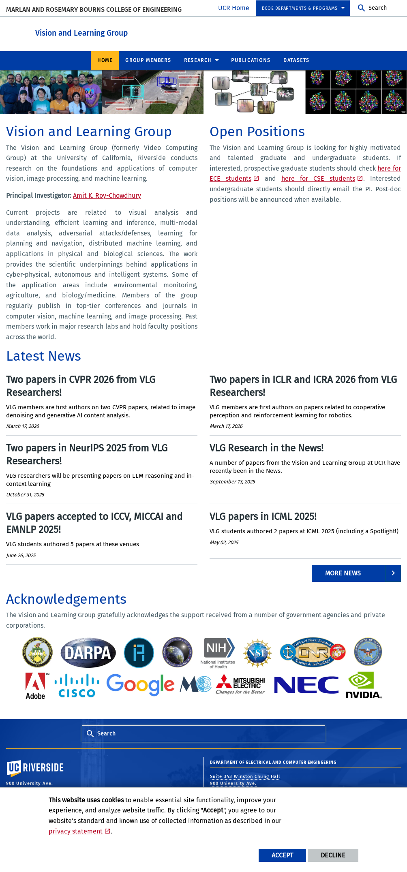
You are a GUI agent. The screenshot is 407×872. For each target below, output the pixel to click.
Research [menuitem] (198, 60)
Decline (333, 855)
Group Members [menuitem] (148, 60)
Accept (282, 855)
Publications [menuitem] (250, 60)
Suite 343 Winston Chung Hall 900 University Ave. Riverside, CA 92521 (245, 783)
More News (343, 573)
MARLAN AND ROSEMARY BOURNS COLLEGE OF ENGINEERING (94, 9)
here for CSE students (318, 178)
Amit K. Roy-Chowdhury (107, 195)
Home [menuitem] (104, 60)
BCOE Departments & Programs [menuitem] (300, 8)
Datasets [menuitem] (296, 60)
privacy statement (76, 831)
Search (377, 7)
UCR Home (233, 8)
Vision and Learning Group (131, 31)
